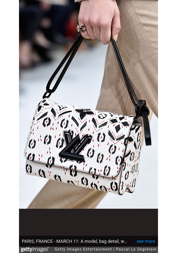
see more (146, 237)
